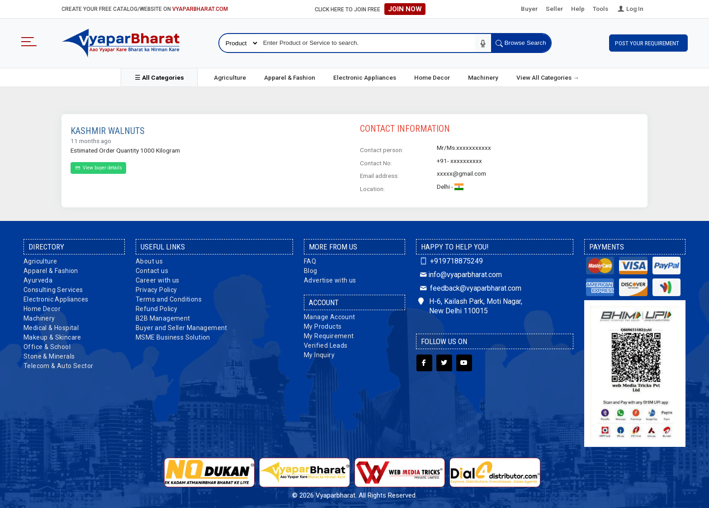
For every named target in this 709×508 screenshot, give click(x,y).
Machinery (483, 76)
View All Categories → (547, 76)
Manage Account (329, 315)
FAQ (310, 260)
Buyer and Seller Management (181, 326)
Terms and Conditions (169, 298)
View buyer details (98, 167)
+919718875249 (450, 259)
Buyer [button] (529, 8)
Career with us (158, 279)
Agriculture (230, 76)
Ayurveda (38, 279)
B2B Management (163, 317)
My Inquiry (319, 353)
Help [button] (578, 8)
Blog (310, 269)
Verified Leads (326, 344)
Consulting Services (53, 288)
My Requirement (329, 334)
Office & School (47, 345)
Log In (629, 8)
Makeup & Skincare (52, 336)
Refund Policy (156, 307)
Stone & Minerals (49, 355)
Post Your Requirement (648, 42)
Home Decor (432, 76)
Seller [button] (554, 8)
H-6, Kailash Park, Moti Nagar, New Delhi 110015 (470, 305)
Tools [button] (600, 8)
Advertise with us (330, 279)
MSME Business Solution (173, 336)
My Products (322, 325)
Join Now (405, 9)
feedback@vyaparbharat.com (469, 287)
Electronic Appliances (364, 76)
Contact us (152, 269)
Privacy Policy (156, 288)
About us (149, 260)
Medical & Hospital (51, 326)
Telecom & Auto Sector (58, 364)
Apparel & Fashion (289, 76)
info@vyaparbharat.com (460, 273)
